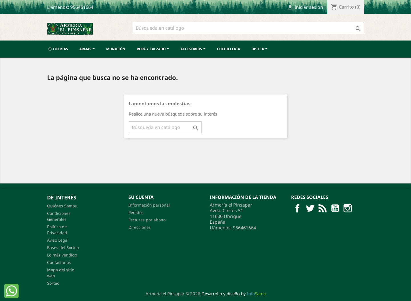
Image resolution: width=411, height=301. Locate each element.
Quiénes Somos (62, 206)
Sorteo (53, 283)
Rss (322, 208)
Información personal (149, 205)
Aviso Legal (57, 240)
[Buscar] (248, 28)
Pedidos (136, 212)
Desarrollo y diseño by (234, 293)
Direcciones (139, 227)
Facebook (297, 208)
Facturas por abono (147, 220)
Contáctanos (59, 262)
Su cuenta (141, 197)
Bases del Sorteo (63, 247)
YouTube (335, 208)
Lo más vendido (62, 255)
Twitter (310, 208)
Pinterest (347, 208)
